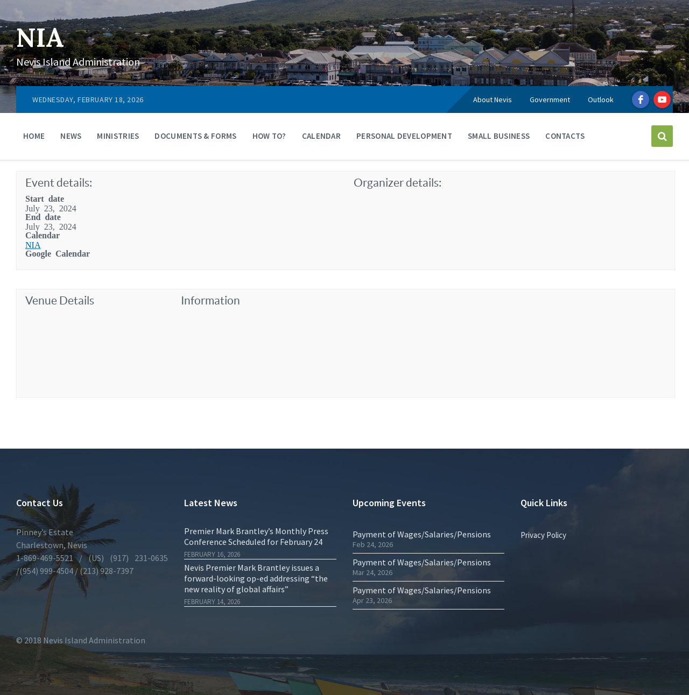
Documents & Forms (195, 136)
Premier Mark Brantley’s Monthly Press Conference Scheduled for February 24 (256, 536)
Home (34, 136)
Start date (44, 198)
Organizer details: (397, 182)
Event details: (58, 182)
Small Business (499, 136)
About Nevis (492, 99)
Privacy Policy (543, 535)
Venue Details (59, 300)
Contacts (565, 136)
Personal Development (404, 136)
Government (550, 99)
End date (43, 216)
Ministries (118, 136)
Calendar (321, 136)
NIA (40, 37)
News (70, 136)
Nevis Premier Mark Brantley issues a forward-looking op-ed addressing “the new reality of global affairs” (256, 578)
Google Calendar (57, 253)
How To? (269, 136)
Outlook (601, 99)
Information (210, 300)
